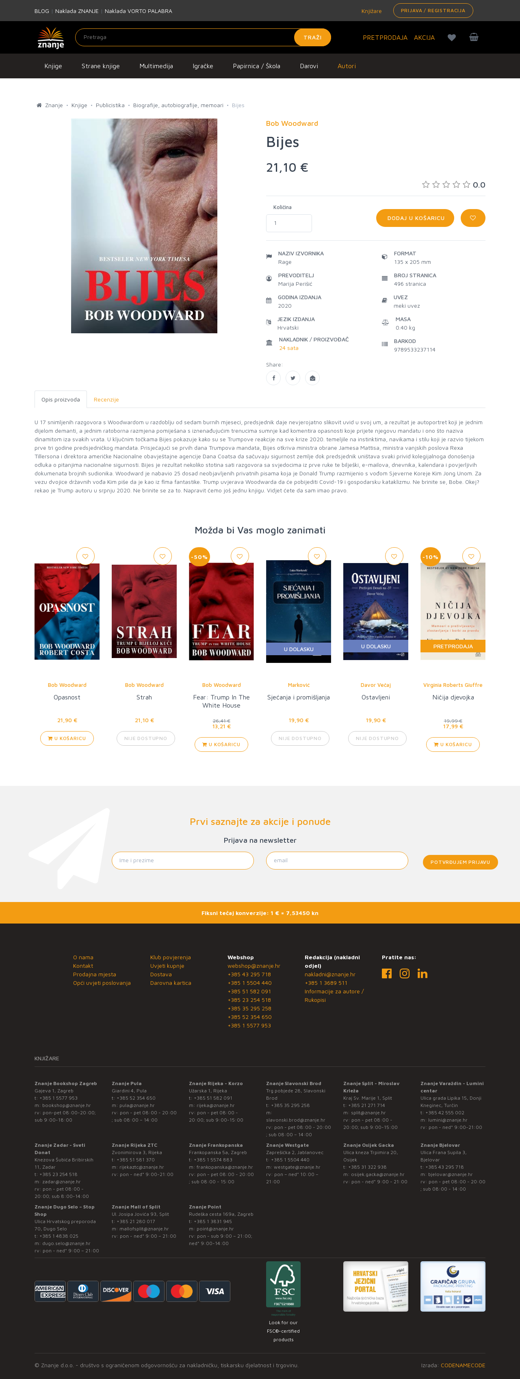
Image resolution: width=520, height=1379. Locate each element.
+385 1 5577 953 (249, 1025)
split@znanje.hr (368, 1112)
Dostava (161, 974)
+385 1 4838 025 (58, 1236)
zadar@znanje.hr (61, 1181)
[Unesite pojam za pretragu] (203, 37)
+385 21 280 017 (136, 1221)
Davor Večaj (376, 685)
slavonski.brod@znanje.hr (295, 1120)
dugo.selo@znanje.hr (66, 1243)
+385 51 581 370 (136, 1160)
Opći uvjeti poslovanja (102, 982)
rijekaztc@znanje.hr (141, 1167)
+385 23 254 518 (249, 999)
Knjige (53, 65)
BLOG (42, 10)
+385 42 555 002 (444, 1112)
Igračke (203, 65)
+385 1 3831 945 (213, 1221)
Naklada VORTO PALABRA (138, 10)
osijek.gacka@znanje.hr (378, 1174)
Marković (299, 685)
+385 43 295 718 (249, 974)
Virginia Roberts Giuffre (453, 685)
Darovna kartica (170, 982)
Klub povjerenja (170, 957)
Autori (347, 65)
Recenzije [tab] (106, 399)
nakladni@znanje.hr (330, 974)
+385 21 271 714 (366, 1105)
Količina (282, 207)
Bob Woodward (67, 685)
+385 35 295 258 (249, 1008)
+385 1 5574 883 (213, 1160)
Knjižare (371, 10)
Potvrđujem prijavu (460, 862)
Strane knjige (101, 65)
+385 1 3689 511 (326, 982)
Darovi (309, 65)
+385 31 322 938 (367, 1167)
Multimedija (156, 65)
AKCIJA (424, 37)
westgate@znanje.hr (297, 1167)
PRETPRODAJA (385, 37)
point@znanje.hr (215, 1229)
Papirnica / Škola (256, 65)
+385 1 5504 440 (250, 982)
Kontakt (83, 965)
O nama (83, 957)
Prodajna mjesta (94, 974)
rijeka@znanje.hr (216, 1105)
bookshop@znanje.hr (66, 1105)
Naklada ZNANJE (77, 10)
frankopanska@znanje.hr (225, 1167)
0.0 (453, 184)
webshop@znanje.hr (254, 965)
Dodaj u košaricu (415, 217)
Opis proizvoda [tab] (60, 399)
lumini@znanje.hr (448, 1120)
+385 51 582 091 (249, 991)
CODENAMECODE (463, 1365)
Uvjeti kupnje (167, 965)
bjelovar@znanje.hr (450, 1174)
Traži (312, 37)
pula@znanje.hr (137, 1105)
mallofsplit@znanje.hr (144, 1229)
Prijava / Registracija (433, 10)
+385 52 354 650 (250, 1016)
